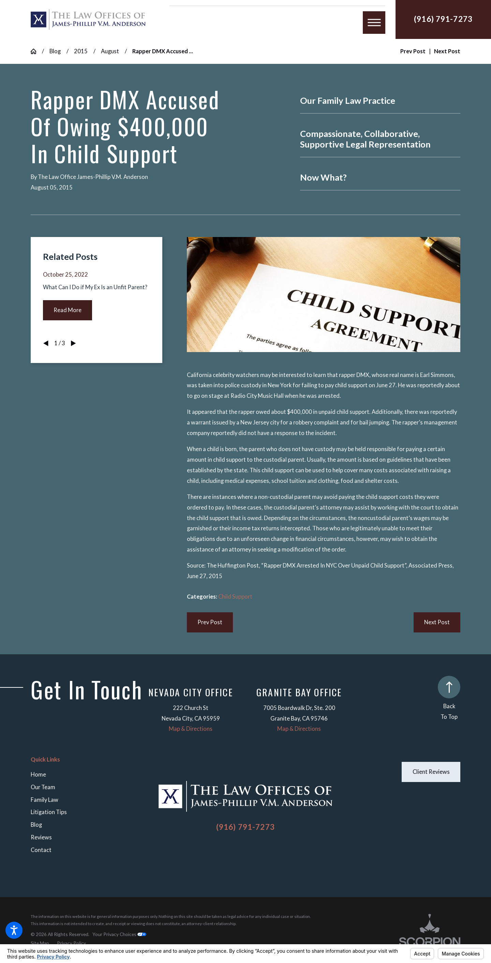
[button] (14, 930)
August (110, 51)
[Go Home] (36, 51)
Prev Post (209, 622)
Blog (55, 51)
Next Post (437, 622)
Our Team (43, 787)
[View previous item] (45, 343)
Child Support (235, 596)
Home (38, 774)
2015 (81, 51)
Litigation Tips (49, 812)
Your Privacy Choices (119, 934)
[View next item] (73, 343)
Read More (67, 310)
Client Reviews (431, 771)
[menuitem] (88, 775)
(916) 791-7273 (443, 19)
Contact (41, 850)
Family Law (44, 799)
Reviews (41, 837)
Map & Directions (190, 728)
